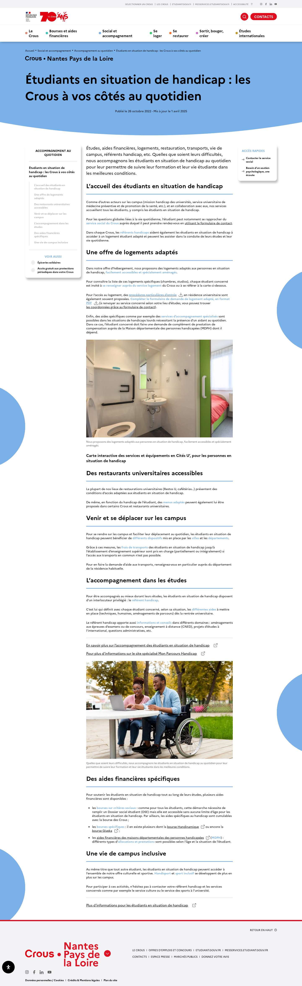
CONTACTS (263, 16)
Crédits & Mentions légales (84, 980)
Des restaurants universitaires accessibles (52, 205)
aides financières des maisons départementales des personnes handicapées (150, 838)
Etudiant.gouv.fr (208, 950)
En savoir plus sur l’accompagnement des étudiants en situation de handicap (148, 645)
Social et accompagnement (117, 33)
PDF (89, 303)
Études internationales (252, 33)
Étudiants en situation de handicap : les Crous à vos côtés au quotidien (51, 172)
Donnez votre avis (215, 956)
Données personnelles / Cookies (44, 980)
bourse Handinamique (183, 827)
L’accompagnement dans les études (51, 224)
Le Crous (34, 33)
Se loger (157, 33)
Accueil (29, 50)
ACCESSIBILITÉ (243, 4)
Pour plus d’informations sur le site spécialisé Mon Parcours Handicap (141, 653)
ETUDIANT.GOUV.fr (181, 4)
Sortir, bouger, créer (211, 33)
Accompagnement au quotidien (93, 50)
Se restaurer (181, 33)
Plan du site (110, 980)
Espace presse (160, 956)
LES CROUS (162, 4)
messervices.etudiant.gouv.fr (246, 950)
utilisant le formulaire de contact (208, 223)
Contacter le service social (258, 159)
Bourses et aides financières (63, 33)
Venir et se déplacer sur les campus (50, 215)
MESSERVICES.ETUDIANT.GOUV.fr (212, 4)
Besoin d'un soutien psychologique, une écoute (257, 171)
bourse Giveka (102, 831)
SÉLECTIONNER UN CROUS (139, 4)
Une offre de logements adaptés (48, 196)
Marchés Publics (186, 956)
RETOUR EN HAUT (261, 930)
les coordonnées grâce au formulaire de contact (120, 307)
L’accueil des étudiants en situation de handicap (49, 186)
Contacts (139, 956)
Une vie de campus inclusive (51, 242)
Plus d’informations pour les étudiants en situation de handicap (137, 905)
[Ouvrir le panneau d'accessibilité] (8, 967)
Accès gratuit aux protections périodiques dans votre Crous (51, 270)
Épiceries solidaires (44, 263)
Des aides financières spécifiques (47, 234)
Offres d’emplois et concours (170, 950)
